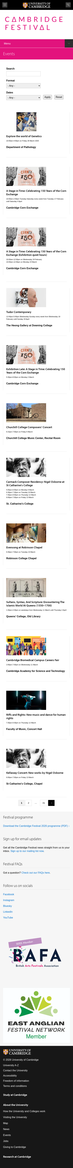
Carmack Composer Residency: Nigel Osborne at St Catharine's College (35, 483)
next (50, 802)
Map (5, 1123)
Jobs (5, 1141)
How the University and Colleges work (24, 1111)
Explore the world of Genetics (24, 136)
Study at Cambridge (15, 1095)
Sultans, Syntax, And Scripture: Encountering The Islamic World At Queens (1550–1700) (35, 603)
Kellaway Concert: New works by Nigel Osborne (34, 773)
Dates (9, 92)
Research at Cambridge (17, 1156)
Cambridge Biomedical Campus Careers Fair (32, 660)
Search (68, 4)
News (6, 1129)
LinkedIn (8, 911)
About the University (15, 1105)
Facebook (8, 894)
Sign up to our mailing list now (27, 851)
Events (7, 1135)
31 (44, 803)
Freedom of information (16, 1080)
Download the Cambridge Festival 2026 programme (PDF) (35, 826)
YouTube (8, 917)
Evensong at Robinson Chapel (24, 547)
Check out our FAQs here (35, 872)
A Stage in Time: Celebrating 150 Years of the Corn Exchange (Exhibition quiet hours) (36, 253)
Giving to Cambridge (14, 1147)
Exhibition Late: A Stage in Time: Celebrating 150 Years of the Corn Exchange (35, 370)
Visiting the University (15, 1117)
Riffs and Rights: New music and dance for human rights (36, 716)
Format (10, 80)
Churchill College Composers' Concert (29, 427)
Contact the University (15, 1070)
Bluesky (7, 906)
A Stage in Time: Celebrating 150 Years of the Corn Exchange (36, 192)
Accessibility (10, 1075)
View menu (4, 5)
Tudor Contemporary (18, 312)
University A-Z (11, 1065)
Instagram (8, 900)
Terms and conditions (15, 1086)
